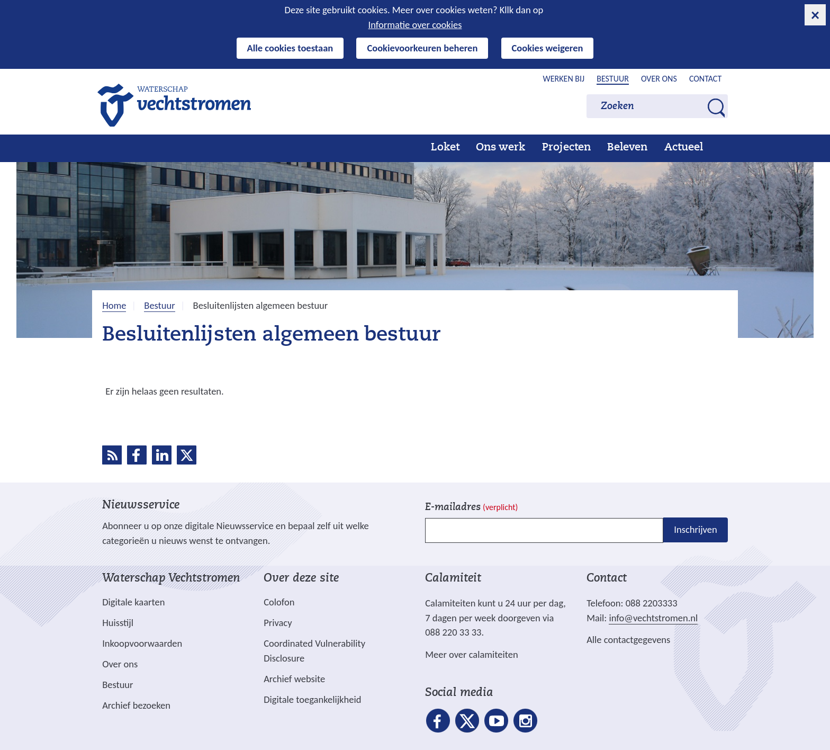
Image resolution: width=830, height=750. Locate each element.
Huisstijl (117, 623)
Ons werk (500, 147)
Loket (445, 147)
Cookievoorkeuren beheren (422, 48)
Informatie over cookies (415, 25)
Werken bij (564, 79)
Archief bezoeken (136, 705)
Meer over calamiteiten (471, 654)
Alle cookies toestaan (290, 48)
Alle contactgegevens (628, 639)
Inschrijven (695, 529)
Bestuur (613, 79)
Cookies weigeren (547, 48)
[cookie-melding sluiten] (815, 14)
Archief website (294, 679)
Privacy (278, 623)
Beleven (627, 147)
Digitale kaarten (133, 602)
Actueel (683, 147)
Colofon (279, 602)
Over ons (659, 79)
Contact (705, 79)
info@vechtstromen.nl (653, 618)
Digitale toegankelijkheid (312, 699)
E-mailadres (471, 508)
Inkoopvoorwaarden (142, 643)
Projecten (566, 147)
